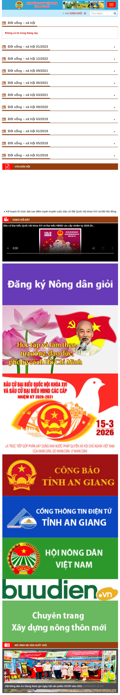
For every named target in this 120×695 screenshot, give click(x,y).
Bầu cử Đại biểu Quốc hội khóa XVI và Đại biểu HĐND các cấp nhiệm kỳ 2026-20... (48, 225)
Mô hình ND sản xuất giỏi (31, 645)
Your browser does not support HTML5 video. (60, 243)
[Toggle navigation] (111, 5)
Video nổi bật (21, 219)
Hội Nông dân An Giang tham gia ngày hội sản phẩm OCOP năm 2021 (54, 686)
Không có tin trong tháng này (21, 33)
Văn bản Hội (22, 166)
